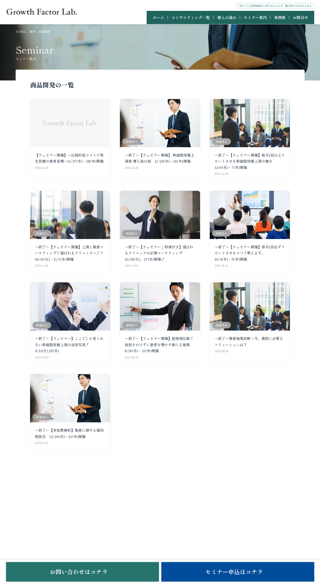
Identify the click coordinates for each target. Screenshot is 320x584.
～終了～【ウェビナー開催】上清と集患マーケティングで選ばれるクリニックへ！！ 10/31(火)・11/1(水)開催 (71, 253)
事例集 (280, 17)
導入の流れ (226, 17)
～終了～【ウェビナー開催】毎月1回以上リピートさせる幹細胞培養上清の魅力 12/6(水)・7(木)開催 (250, 161)
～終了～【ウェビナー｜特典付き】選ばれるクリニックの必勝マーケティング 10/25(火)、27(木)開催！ (159, 253)
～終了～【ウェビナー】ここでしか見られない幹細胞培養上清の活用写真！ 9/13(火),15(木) (69, 344)
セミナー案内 (255, 17)
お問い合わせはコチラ (82, 571)
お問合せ (300, 17)
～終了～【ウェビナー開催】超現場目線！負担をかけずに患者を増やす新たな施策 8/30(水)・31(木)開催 (159, 344)
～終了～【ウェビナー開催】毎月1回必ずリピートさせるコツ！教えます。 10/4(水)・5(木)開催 (250, 253)
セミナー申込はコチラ (237, 571)
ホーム (158, 17)
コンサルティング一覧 (190, 17)
